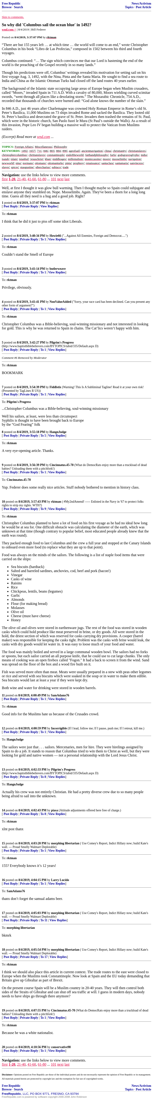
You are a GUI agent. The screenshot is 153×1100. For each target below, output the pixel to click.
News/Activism (141, 3)
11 (3, 695)
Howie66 (55, 235)
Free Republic (11, 3)
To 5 (43, 435)
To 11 (43, 920)
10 (3, 501)
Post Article (143, 7)
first (5, 179)
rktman (54, 202)
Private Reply (29, 206)
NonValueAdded (60, 301)
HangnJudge (57, 432)
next (60, 179)
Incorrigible (59, 728)
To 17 (44, 957)
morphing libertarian (65, 843)
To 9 (43, 509)
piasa (54, 810)
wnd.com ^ (9, 29)
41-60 (31, 179)
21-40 (21, 179)
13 (3, 769)
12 (3, 728)
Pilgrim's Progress (61, 342)
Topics (129, 7)
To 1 (43, 239)
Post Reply (11, 206)
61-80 (42, 179)
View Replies (48, 206)
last (67, 179)
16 (3, 880)
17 (3, 913)
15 (3, 843)
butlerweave (57, 268)
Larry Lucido (60, 880)
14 (3, 810)
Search (18, 7)
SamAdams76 (60, 695)
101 (53, 179)
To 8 (43, 777)
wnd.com (43, 137)
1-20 (12, 179)
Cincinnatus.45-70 (61, 465)
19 (3, 1010)
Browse (7, 7)
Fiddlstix (55, 387)
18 (3, 949)
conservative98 (61, 1047)
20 (3, 1047)
